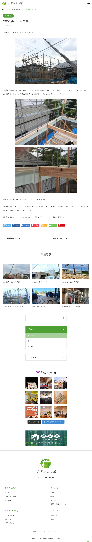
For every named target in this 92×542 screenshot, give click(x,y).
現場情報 (8, 16)
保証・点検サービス (58, 504)
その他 (30, 346)
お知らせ (54, 515)
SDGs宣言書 (9, 515)
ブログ (53, 519)
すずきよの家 (10, 488)
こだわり (54, 488)
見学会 (30, 341)
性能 (52, 496)
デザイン (54, 493)
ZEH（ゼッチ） (11, 496)
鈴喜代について (11, 511)
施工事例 (8, 500)
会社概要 (8, 519)
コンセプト (9, 493)
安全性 (53, 500)
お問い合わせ (10, 523)
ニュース (54, 511)
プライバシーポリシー (51, 532)
